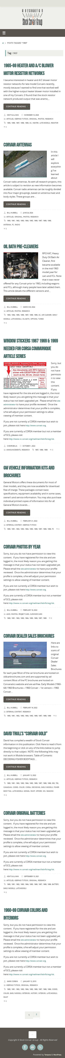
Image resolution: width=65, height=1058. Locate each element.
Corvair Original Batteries (24, 813)
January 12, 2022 (29, 775)
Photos (41, 119)
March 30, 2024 (29, 307)
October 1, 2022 (29, 446)
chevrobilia (12, 446)
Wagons (49, 791)
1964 (26, 221)
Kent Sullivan (13, 115)
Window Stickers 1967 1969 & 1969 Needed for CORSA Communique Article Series (30, 348)
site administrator (28, 569)
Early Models (47, 787)
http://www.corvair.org (35, 425)
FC (13, 225)
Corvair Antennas (17, 145)
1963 (22, 221)
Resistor (54, 123)
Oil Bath (25, 319)
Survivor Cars (36, 614)
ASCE (8, 614)
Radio (17, 225)
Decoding (36, 787)
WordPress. (57, 1055)
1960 (8, 221)
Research (49, 119)
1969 (26, 123)
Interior (42, 993)
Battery (55, 884)
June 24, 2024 (28, 213)
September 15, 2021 (31, 876)
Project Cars (24, 614)
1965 (8, 123)
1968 (22, 123)
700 (57, 783)
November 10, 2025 (31, 115)
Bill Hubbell (12, 213)
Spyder (39, 791)
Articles (10, 119)
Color (21, 787)
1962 (17, 221)
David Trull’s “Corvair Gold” (25, 733)
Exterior (26, 993)
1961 (13, 221)
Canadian (7, 787)
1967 (17, 123)
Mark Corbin (12, 981)
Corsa (28, 787)
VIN (44, 791)
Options (34, 319)
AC (30, 123)
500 (53, 783)
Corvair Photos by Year (21, 547)
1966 (13, 123)
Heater (35, 123)
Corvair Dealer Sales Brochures (28, 636)
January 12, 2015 (29, 981)
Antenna (7, 225)
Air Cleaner (46, 315)
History (34, 993)
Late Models (45, 123)
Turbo (41, 319)
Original (33, 119)
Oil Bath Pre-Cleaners (20, 246)
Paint (33, 791)
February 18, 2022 (30, 610)
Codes (15, 787)
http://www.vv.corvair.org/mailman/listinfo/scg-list (31, 439)
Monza (26, 791)
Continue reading (17, 106)
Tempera (47, 1055)
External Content (14, 525)
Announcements (13, 450)
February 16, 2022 (30, 708)
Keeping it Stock (21, 119)
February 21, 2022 (30, 521)
